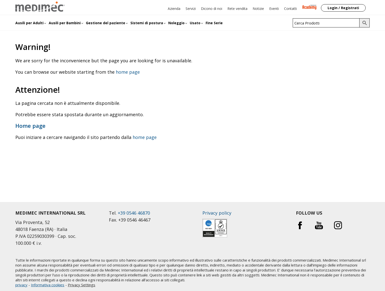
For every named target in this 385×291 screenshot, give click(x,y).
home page (128, 72)
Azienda (174, 8)
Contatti (290, 8)
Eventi (274, 8)
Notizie (258, 8)
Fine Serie (214, 23)
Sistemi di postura (146, 23)
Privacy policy (216, 213)
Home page (30, 125)
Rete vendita (237, 8)
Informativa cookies (47, 284)
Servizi (191, 8)
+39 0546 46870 (134, 213)
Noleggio (176, 23)
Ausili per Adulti (29, 23)
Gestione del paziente (105, 23)
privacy (21, 284)
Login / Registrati (343, 7)
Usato (195, 23)
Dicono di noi (211, 8)
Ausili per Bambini (65, 23)
